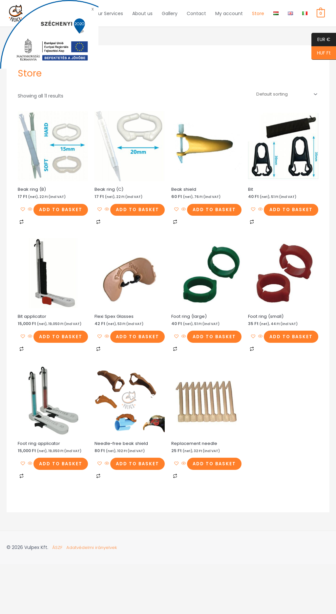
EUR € (320, 39)
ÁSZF (57, 597)
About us (142, 17)
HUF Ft (321, 53)
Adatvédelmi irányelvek (93, 597)
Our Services (108, 17)
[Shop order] (283, 103)
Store (258, 17)
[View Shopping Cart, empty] (321, 17)
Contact (196, 17)
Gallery (170, 17)
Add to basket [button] (51, 230)
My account (229, 17)
